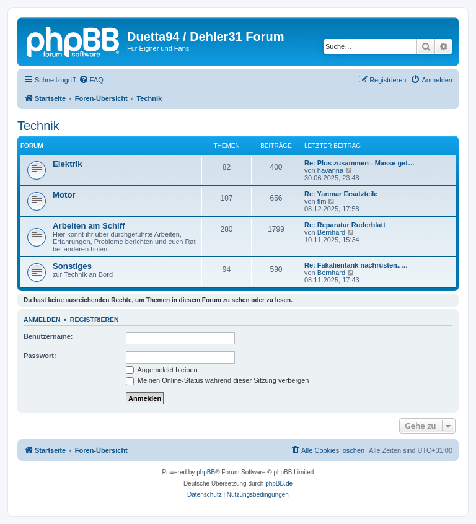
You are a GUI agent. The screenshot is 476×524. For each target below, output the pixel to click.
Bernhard (331, 232)
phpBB (205, 472)
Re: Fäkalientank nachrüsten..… (356, 265)
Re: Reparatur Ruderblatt (345, 225)
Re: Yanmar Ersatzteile (340, 194)
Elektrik (67, 163)
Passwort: (40, 355)
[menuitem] (91, 79)
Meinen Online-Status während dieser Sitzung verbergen (217, 380)
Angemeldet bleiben (162, 369)
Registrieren (94, 319)
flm (322, 201)
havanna (330, 170)
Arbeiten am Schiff (89, 225)
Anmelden (42, 319)
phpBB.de (279, 483)
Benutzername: (48, 336)
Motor (64, 194)
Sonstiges (72, 266)
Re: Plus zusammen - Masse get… (359, 163)
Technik (38, 126)
